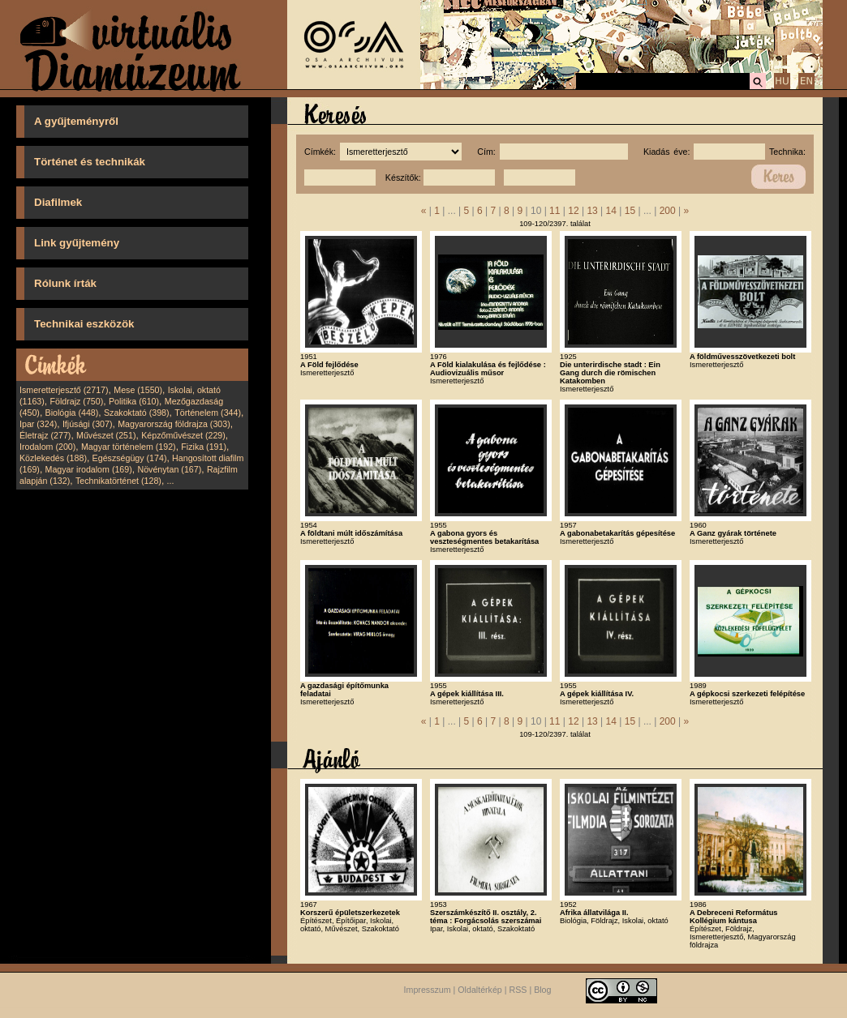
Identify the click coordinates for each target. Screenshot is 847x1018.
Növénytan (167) (169, 469)
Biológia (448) (72, 412)
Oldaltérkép (480, 989)
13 (592, 210)
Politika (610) (134, 401)
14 (611, 210)
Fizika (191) (203, 446)
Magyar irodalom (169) (88, 469)
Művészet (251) (105, 435)
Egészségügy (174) (129, 458)
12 (573, 210)
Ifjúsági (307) (87, 424)
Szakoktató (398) (137, 412)
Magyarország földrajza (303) (174, 424)
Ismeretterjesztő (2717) (64, 390)
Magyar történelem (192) (128, 446)
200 (668, 210)
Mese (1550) (138, 390)
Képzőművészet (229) (183, 435)
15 (630, 210)
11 (554, 210)
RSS (518, 989)
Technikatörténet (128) (118, 480)
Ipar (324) (38, 424)
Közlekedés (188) (53, 458)
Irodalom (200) (47, 446)
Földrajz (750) (76, 401)
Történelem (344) (207, 412)
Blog (542, 989)
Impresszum (427, 989)
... (170, 480)
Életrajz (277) (45, 435)
